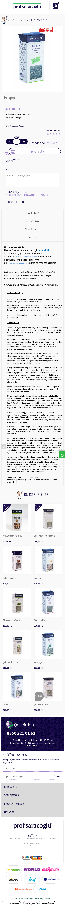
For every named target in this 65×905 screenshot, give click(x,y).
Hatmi (5, 704)
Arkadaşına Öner (13, 195)
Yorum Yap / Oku (54, 130)
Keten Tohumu (9, 578)
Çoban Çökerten (10, 662)
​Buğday (37, 578)
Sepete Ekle (27, 151)
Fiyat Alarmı (30, 195)
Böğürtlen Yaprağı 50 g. (44, 536)
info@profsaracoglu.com (35, 846)
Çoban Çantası (41, 704)
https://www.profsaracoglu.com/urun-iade (23, 480)
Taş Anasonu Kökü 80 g (13, 536)
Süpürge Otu (39, 620)
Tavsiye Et (43, 195)
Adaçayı (38, 662)
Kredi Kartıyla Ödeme (15, 126)
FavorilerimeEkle (16, 160)
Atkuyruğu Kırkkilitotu (13, 620)
